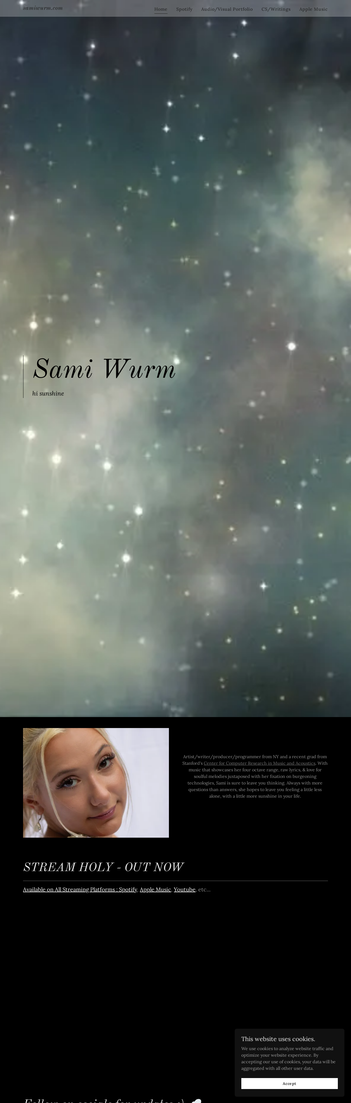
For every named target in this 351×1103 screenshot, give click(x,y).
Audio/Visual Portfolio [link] (227, 9)
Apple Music (155, 889)
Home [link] (161, 9)
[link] (43, 8)
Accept (289, 1083)
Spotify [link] (184, 9)
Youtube (185, 889)
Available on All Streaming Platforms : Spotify (80, 889)
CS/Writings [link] (276, 9)
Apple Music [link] (313, 9)
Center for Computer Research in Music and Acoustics (259, 763)
